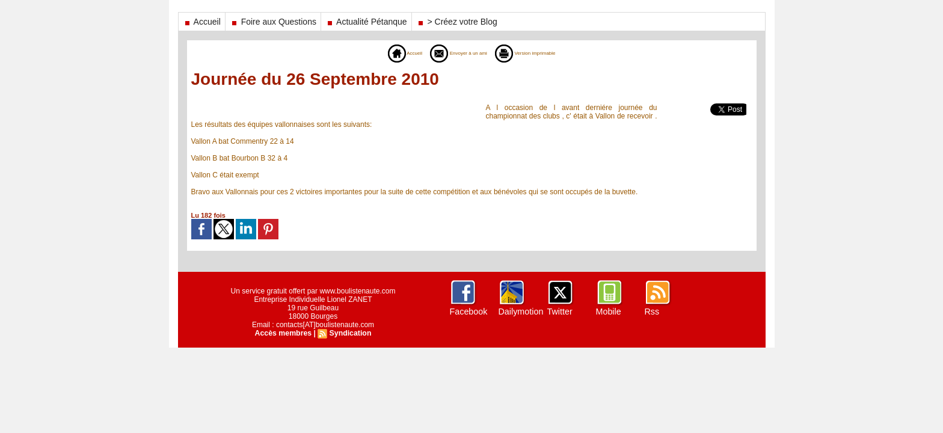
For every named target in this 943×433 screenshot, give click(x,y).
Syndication (349, 333)
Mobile (608, 311)
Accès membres (284, 333)
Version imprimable (539, 53)
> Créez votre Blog (456, 21)
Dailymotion (520, 311)
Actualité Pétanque (366, 21)
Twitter (559, 311)
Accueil (202, 21)
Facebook (468, 311)
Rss (652, 311)
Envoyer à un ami (452, 53)
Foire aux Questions (273, 21)
